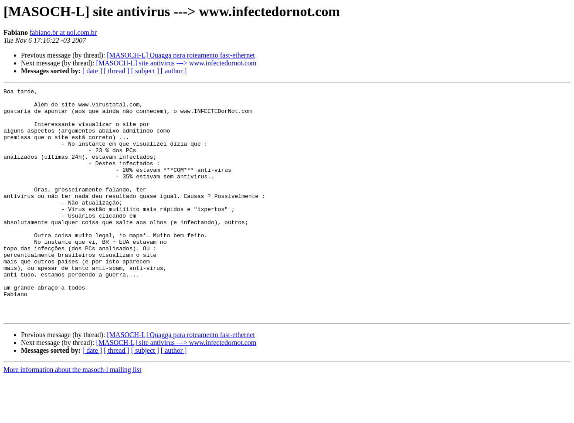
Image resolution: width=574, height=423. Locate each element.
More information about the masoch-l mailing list (72, 415)
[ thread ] (116, 71)
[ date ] (92, 71)
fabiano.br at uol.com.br (63, 32)
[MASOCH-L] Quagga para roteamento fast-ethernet (181, 55)
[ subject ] (145, 71)
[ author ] (174, 71)
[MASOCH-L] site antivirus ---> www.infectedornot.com (176, 63)
